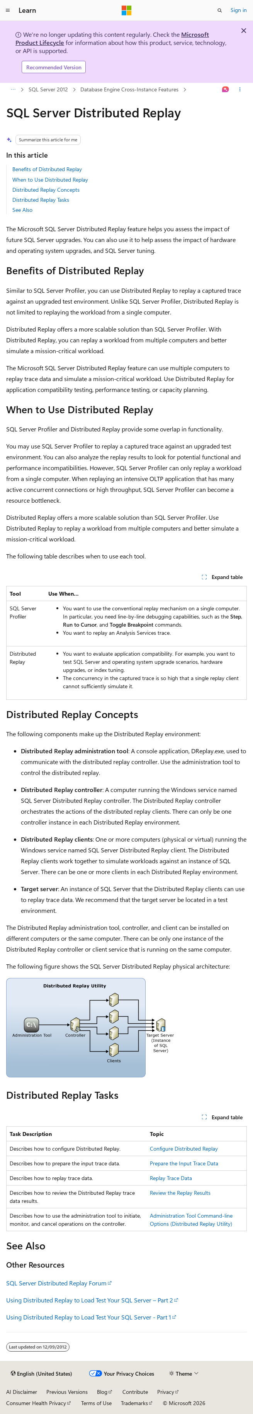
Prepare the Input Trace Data (184, 1163)
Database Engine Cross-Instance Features (129, 89)
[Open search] (220, 10)
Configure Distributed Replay (184, 1148)
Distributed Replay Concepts (46, 189)
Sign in (239, 10)
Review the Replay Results (180, 1192)
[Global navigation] (7, 10)
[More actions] (240, 90)
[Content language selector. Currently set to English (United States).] (41, 1374)
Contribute (135, 1391)
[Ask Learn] (225, 90)
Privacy (165, 1391)
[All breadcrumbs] (13, 90)
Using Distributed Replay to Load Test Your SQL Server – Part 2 (89, 1300)
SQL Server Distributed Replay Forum (56, 1283)
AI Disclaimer (21, 1391)
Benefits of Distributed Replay (47, 169)
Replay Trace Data (171, 1178)
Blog (102, 1391)
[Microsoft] (127, 10)
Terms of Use (96, 1403)
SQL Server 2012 (48, 89)
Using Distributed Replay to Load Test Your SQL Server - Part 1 (88, 1317)
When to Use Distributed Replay (50, 179)
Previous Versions (67, 1391)
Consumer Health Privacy (36, 1403)
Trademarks (134, 1403)
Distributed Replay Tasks (40, 199)
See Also (22, 209)
